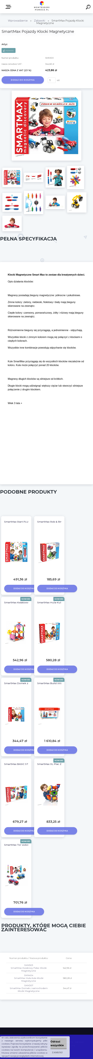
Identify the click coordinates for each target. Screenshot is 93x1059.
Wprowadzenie (18, 20)
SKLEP (9, 7)
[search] (88, 7)
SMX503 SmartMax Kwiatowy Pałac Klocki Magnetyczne (29, 968)
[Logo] (42, 7)
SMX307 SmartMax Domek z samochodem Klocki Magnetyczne (29, 988)
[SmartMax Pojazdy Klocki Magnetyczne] (46, 91)
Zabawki (40, 20)
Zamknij (57, 1052)
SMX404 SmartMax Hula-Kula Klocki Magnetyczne (28, 978)
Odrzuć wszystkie (57, 1043)
